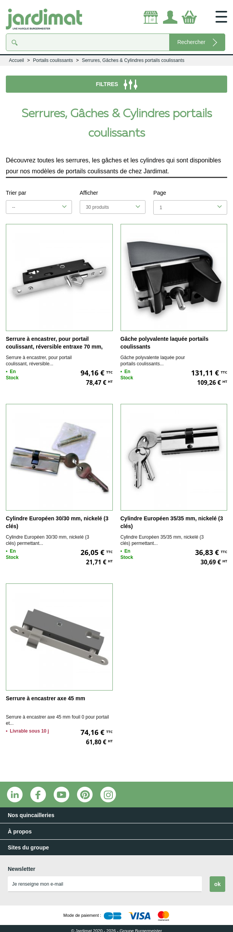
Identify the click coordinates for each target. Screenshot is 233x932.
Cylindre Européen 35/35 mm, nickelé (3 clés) (172, 522)
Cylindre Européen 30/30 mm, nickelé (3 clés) (57, 522)
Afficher (89, 193)
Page (159, 193)
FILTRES (116, 84)
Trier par (16, 193)
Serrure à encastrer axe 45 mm (45, 698)
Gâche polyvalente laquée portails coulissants (164, 343)
